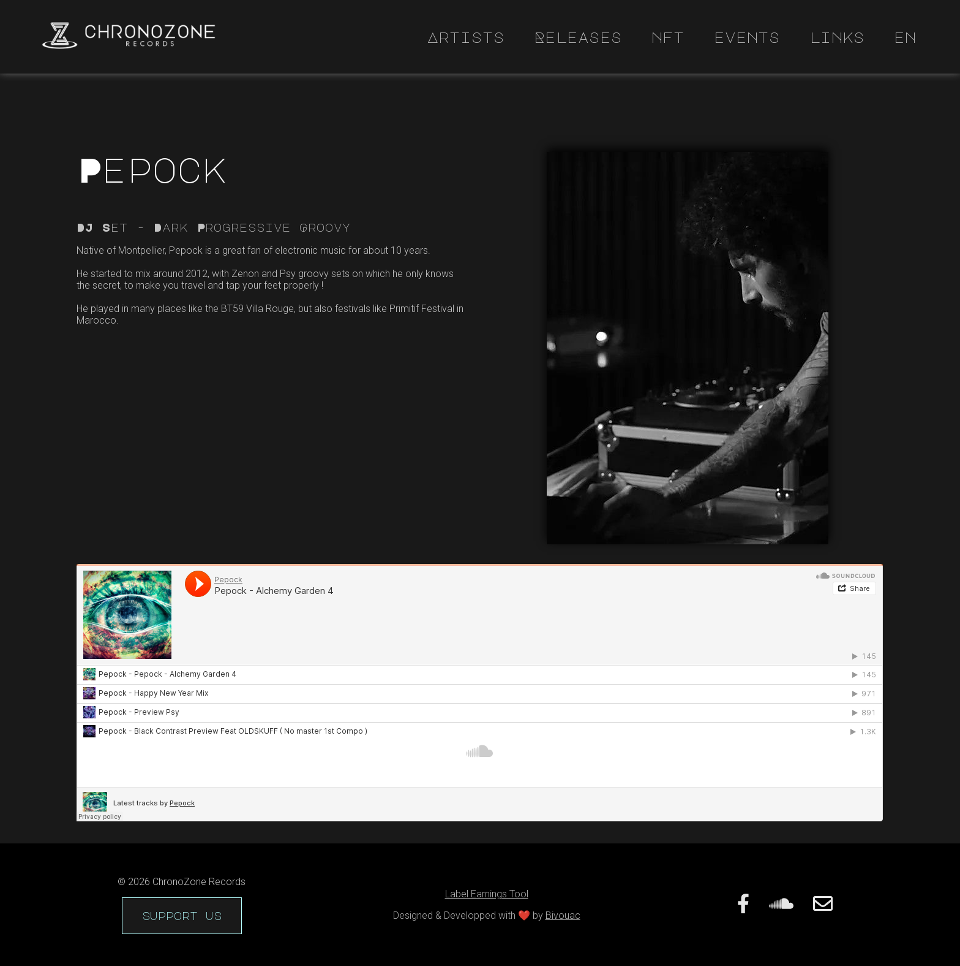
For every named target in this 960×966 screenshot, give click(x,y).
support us (182, 915)
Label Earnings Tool (486, 894)
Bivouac (563, 915)
